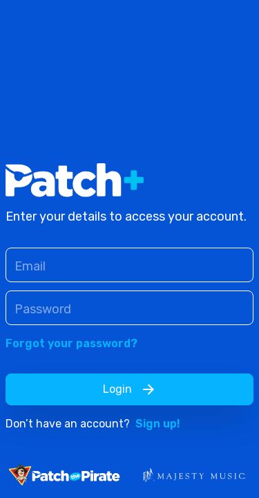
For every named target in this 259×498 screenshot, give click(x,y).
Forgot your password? (71, 343)
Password (43, 309)
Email (30, 266)
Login (130, 389)
